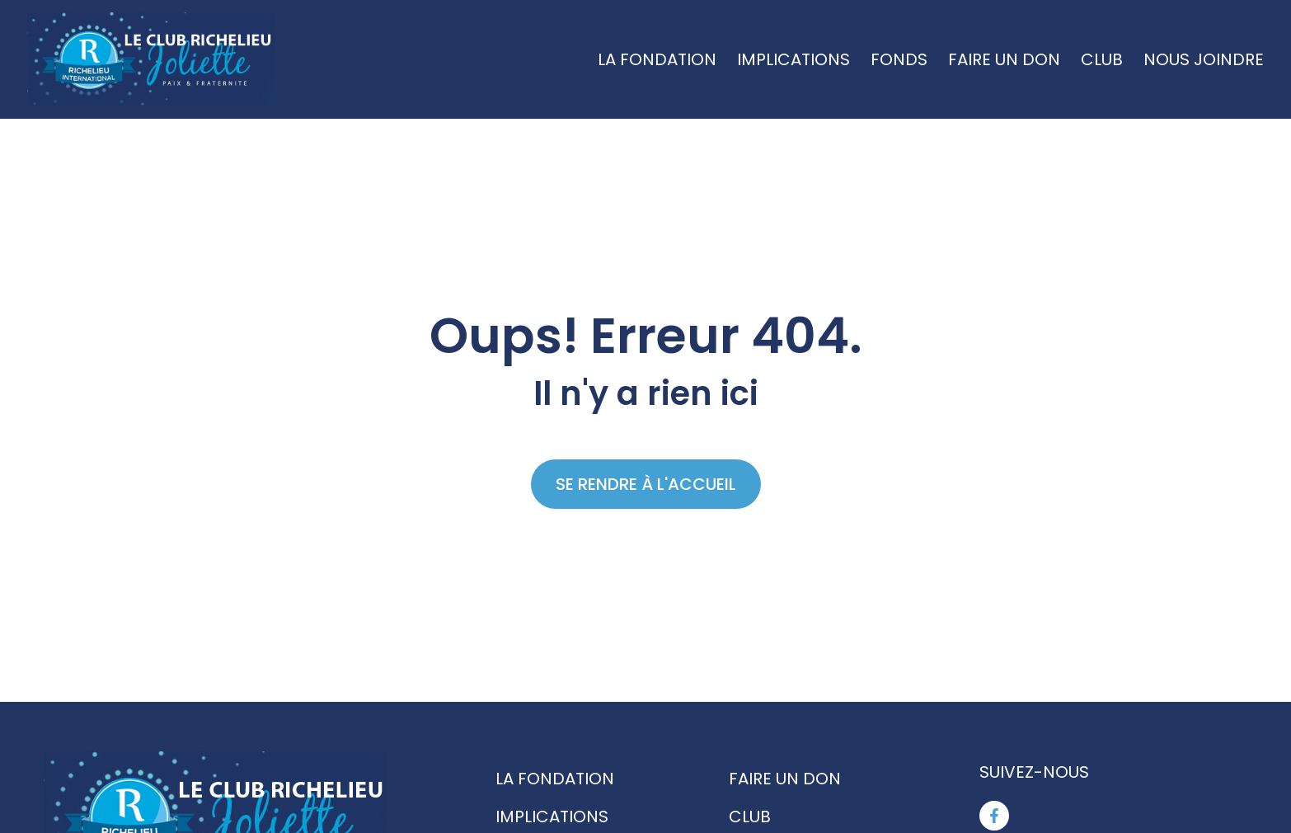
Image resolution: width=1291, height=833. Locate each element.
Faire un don (1004, 59)
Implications (793, 59)
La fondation (657, 59)
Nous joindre (1203, 59)
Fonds (899, 59)
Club (1102, 59)
